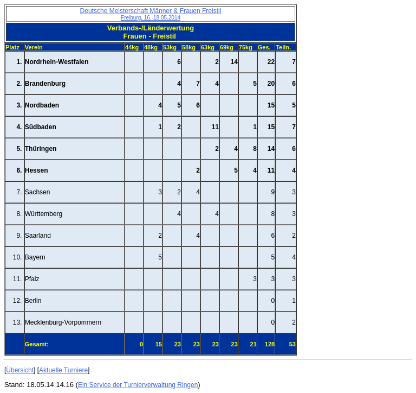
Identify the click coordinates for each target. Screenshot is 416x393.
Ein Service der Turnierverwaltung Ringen (138, 385)
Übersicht (20, 370)
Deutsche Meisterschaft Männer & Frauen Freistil (151, 14)
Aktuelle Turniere (63, 370)
